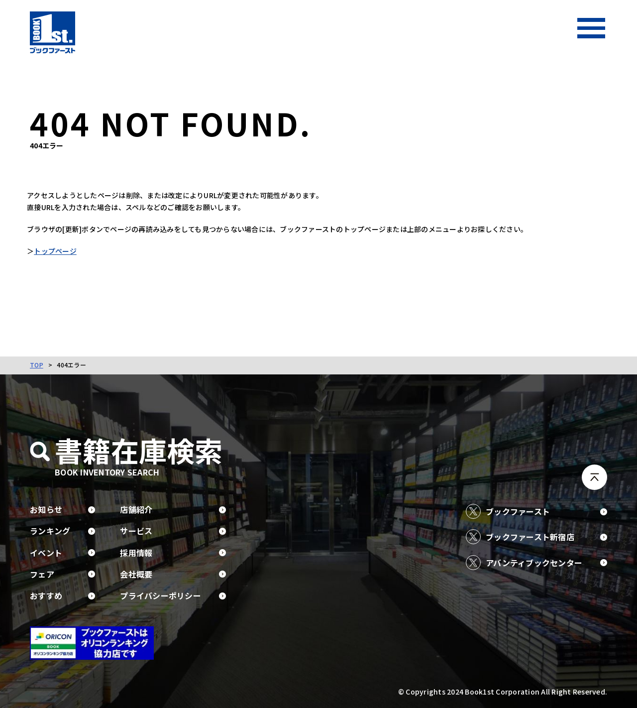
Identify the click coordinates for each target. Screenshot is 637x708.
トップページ (58, 251)
